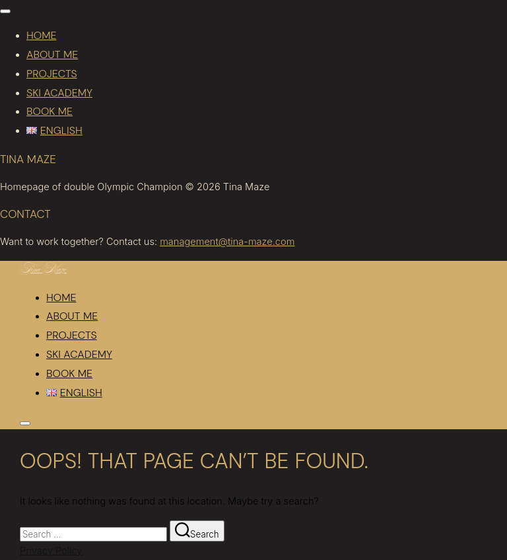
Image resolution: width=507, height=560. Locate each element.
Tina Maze (43, 270)
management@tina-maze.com (227, 242)
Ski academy (59, 93)
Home (41, 35)
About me (52, 54)
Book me (49, 111)
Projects (51, 74)
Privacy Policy (51, 551)
